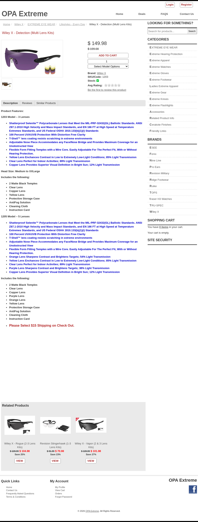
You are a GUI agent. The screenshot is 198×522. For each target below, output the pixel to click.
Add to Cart (108, 55)
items (163, 227)
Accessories (157, 111)
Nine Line (155, 160)
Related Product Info (162, 118)
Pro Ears (155, 167)
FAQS (164, 13)
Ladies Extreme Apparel (164, 86)
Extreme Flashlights (161, 105)
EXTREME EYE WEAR (164, 47)
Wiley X (154, 211)
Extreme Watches (160, 66)
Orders (58, 493)
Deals (142, 13)
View (19, 129)
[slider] (112, 85)
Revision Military (159, 173)
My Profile (60, 487)
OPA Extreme (25, 14)
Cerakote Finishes (160, 124)
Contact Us (187, 13)
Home (119, 13)
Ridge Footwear (159, 179)
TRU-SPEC (157, 205)
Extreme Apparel (160, 60)
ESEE (153, 147)
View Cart (60, 490)
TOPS (153, 192)
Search (192, 31)
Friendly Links (158, 130)
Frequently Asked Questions (20, 493)
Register (186, 4)
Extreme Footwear (161, 79)
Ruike (153, 186)
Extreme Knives (159, 99)
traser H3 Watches (161, 198)
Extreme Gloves (159, 73)
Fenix (153, 153)
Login (170, 4)
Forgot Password (63, 497)
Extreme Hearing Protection (166, 54)
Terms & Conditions (15, 497)
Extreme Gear (158, 92)
